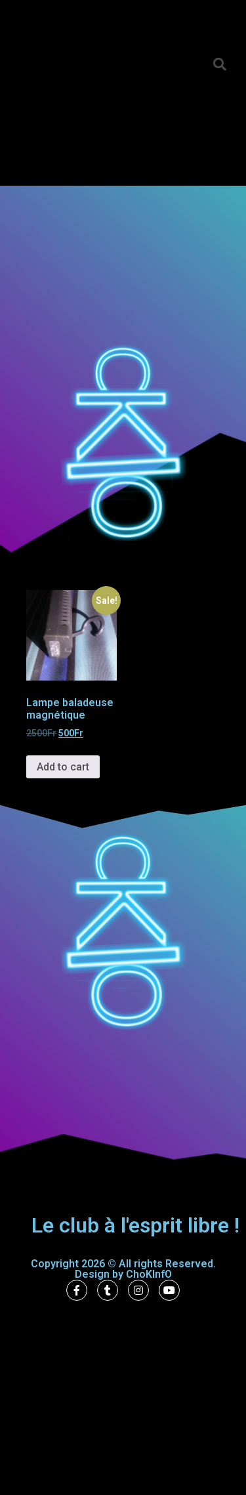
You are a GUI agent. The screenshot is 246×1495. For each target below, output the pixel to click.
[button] (220, 64)
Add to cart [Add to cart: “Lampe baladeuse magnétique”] (63, 767)
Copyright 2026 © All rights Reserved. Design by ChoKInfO (123, 1268)
